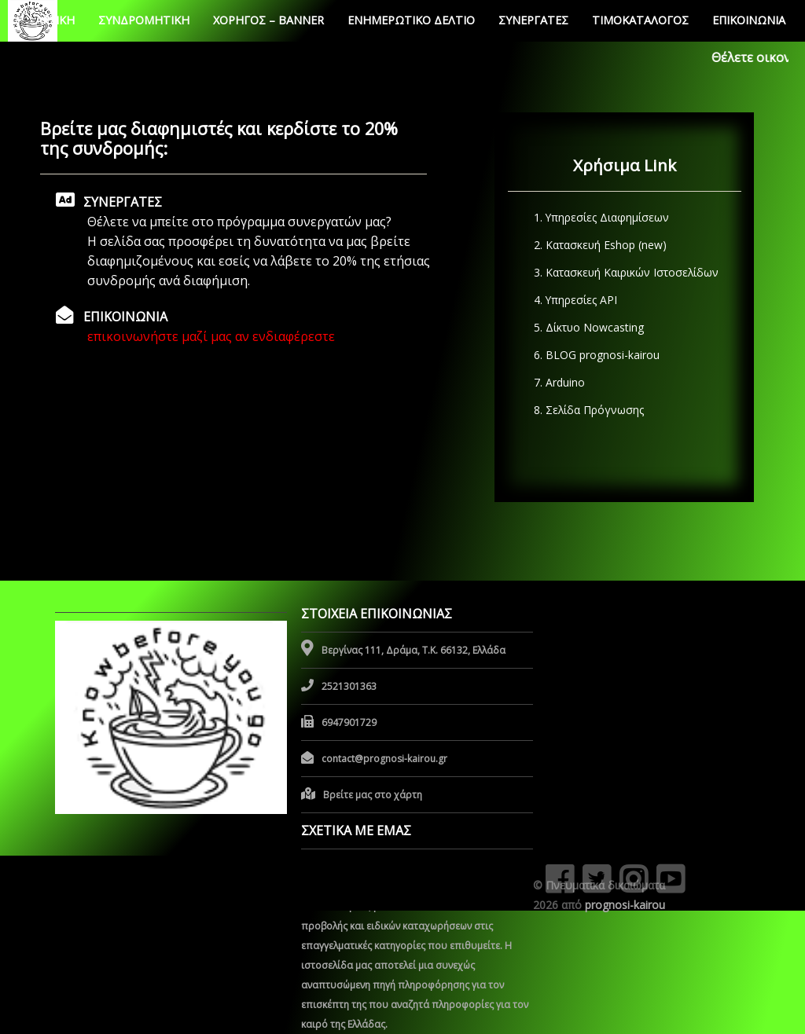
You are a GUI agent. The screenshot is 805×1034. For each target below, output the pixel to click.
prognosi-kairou (625, 904)
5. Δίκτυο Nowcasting (585, 327)
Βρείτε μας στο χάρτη (372, 794)
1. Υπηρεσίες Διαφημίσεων (598, 217)
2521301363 (349, 686)
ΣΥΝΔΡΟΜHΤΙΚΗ (143, 20)
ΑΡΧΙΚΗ (55, 20)
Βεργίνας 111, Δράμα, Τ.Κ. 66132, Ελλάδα (413, 650)
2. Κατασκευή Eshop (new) (597, 244)
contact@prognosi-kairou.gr (384, 758)
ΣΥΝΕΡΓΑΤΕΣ (533, 20)
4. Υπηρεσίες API (572, 299)
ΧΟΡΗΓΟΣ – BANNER (268, 20)
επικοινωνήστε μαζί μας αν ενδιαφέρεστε (211, 336)
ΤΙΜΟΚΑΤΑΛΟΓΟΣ (640, 20)
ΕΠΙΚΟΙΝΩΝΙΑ (748, 20)
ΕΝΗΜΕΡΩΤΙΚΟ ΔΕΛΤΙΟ (411, 20)
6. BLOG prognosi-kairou (593, 354)
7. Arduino (556, 382)
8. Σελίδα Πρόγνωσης (585, 409)
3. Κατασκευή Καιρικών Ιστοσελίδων (623, 272)
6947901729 (349, 722)
